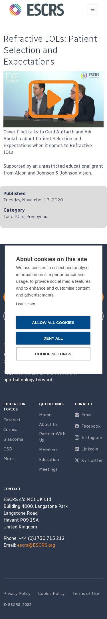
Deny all (53, 338)
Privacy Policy (16, 593)
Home (45, 414)
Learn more (25, 303)
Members (48, 449)
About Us (48, 424)
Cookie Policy (51, 593)
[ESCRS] (36, 9)
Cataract (12, 419)
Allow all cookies (53, 322)
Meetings (48, 469)
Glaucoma (13, 439)
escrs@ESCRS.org (36, 545)
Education (49, 459)
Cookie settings (53, 354)
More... (9, 458)
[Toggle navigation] (93, 9)
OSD (7, 449)
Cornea (10, 429)
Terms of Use (85, 593)
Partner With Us (52, 437)
